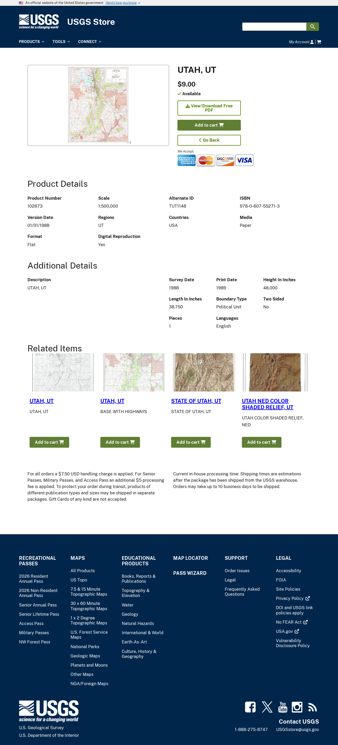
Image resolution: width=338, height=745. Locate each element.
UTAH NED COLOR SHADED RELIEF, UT (267, 404)
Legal (283, 558)
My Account (301, 42)
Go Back (209, 140)
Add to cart (209, 125)
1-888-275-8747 (251, 729)
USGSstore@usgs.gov (297, 729)
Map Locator (190, 558)
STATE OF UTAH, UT (196, 401)
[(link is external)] (290, 598)
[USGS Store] (169, 21)
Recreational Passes (37, 560)
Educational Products (139, 560)
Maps (78, 558)
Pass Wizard (189, 573)
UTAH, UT (42, 401)
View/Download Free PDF (209, 108)
